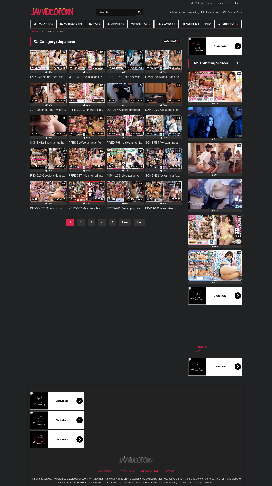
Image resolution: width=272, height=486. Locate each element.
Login (220, 3)
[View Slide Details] (207, 324)
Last (139, 222)
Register (233, 3)
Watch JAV (139, 24)
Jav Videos (45, 24)
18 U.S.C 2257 (150, 465)
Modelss (117, 24)
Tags (96, 24)
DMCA (170, 465)
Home (34, 31)
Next (125, 222)
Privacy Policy (126, 465)
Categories (73, 24)
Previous (201, 341)
